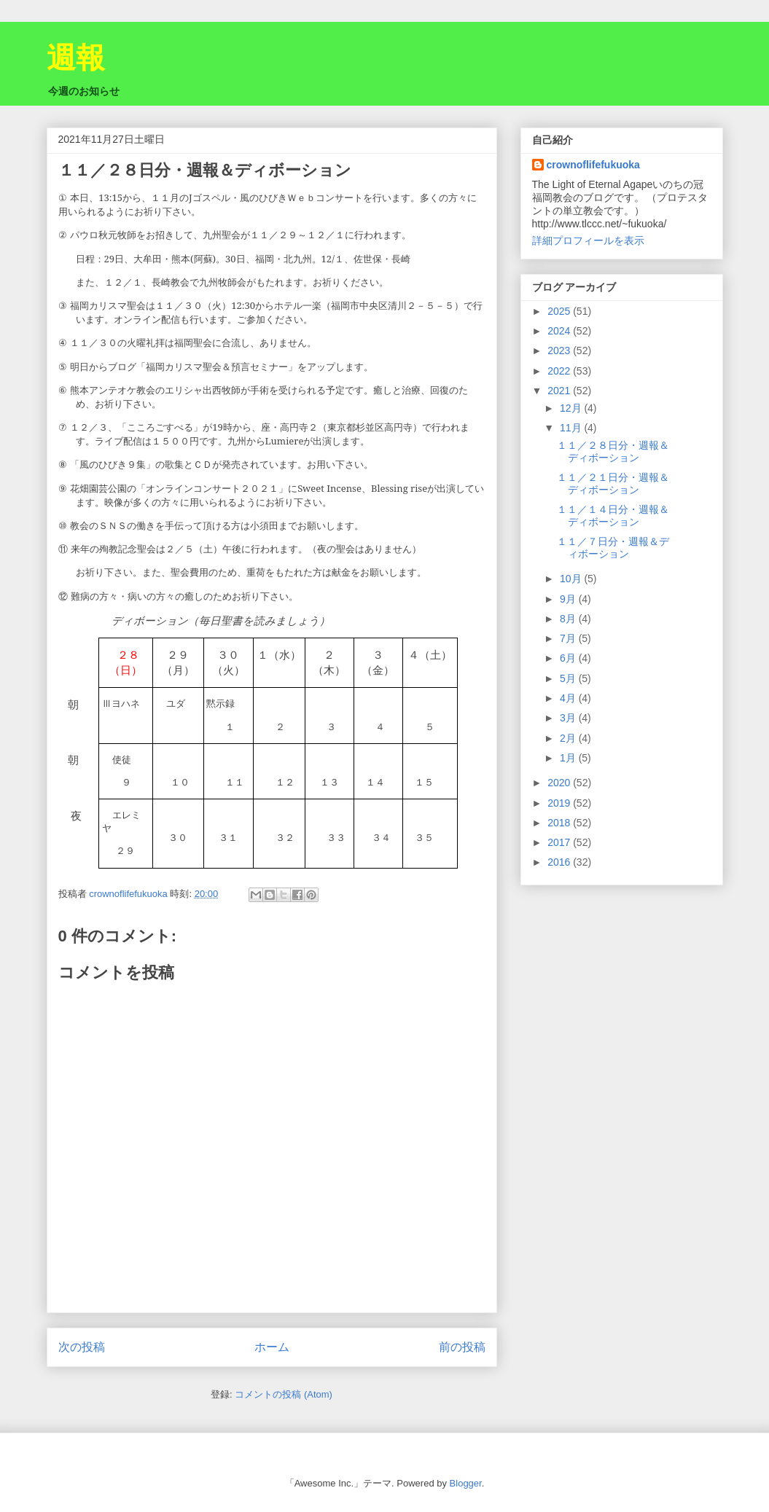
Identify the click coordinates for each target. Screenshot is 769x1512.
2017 (560, 842)
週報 (76, 58)
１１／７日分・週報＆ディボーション (613, 548)
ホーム (271, 1347)
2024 (560, 331)
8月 (569, 618)
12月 (572, 408)
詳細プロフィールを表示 (588, 240)
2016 (560, 862)
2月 (569, 738)
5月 (569, 678)
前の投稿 (462, 1347)
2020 (560, 782)
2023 (560, 350)
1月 (569, 758)
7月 (569, 638)
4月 (569, 698)
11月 (572, 428)
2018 (560, 823)
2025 (560, 311)
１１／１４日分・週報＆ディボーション (613, 516)
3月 (569, 718)
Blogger (466, 1483)
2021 (560, 390)
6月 (569, 658)
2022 (560, 371)
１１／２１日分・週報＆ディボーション (613, 483)
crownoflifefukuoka (593, 165)
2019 (560, 803)
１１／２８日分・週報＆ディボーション (613, 451)
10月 (572, 578)
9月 (569, 599)
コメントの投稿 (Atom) (283, 1394)
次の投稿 (81, 1347)
